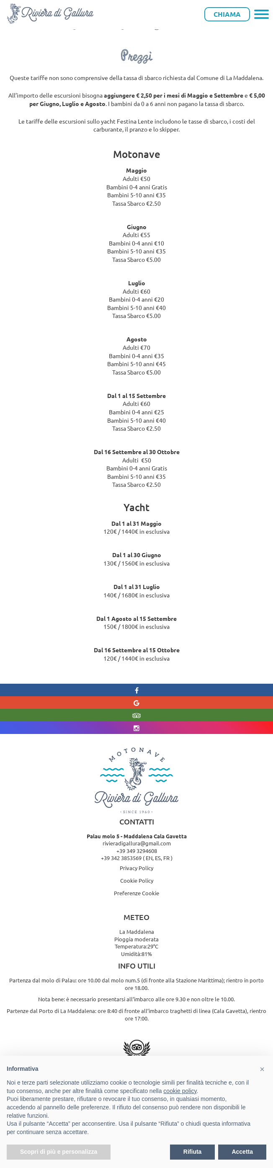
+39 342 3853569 (121, 857)
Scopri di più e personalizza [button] (58, 1151)
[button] (262, 1069)
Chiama (227, 14)
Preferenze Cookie (136, 893)
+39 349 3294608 (136, 850)
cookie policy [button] (179, 1091)
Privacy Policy (136, 867)
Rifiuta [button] (192, 1151)
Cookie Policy (136, 880)
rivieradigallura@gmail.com (137, 843)
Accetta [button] (242, 1151)
